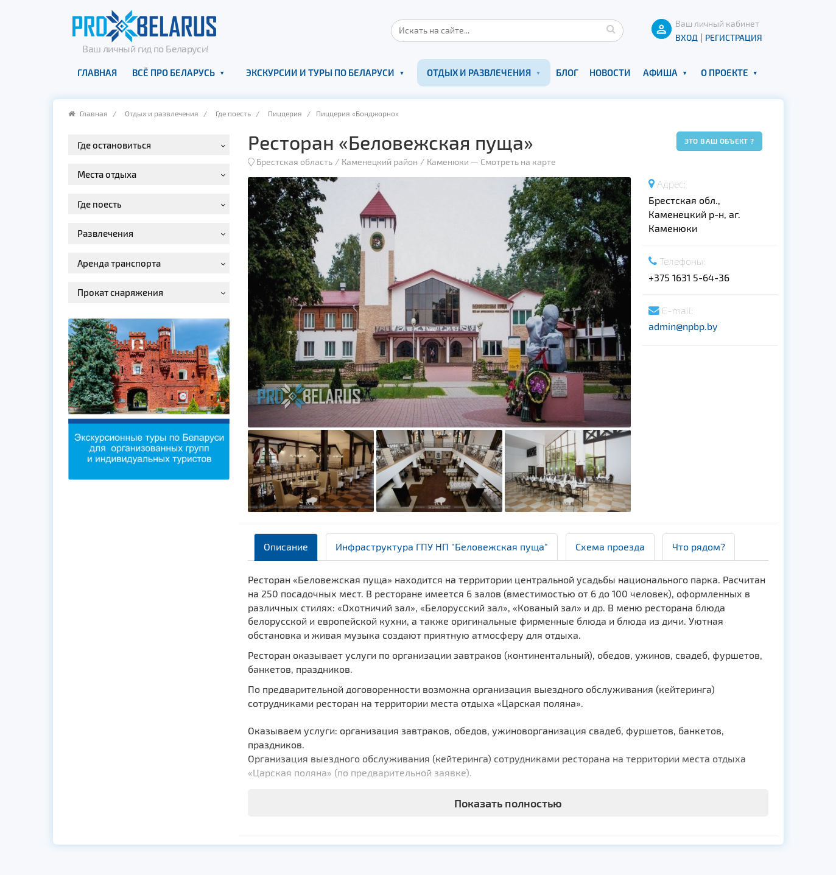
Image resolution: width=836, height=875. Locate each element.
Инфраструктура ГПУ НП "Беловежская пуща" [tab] (441, 546)
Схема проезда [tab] (610, 546)
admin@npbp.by (682, 326)
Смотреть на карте (518, 161)
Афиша (660, 72)
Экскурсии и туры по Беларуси (320, 72)
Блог (567, 72)
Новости (610, 72)
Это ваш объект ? (719, 140)
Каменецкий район (380, 161)
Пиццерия (285, 113)
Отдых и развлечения (479, 72)
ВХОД (686, 37)
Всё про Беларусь (173, 72)
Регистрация (733, 37)
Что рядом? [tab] (698, 546)
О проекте (724, 72)
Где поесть (233, 113)
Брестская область (294, 161)
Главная (97, 72)
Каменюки (448, 161)
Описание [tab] (286, 546)
